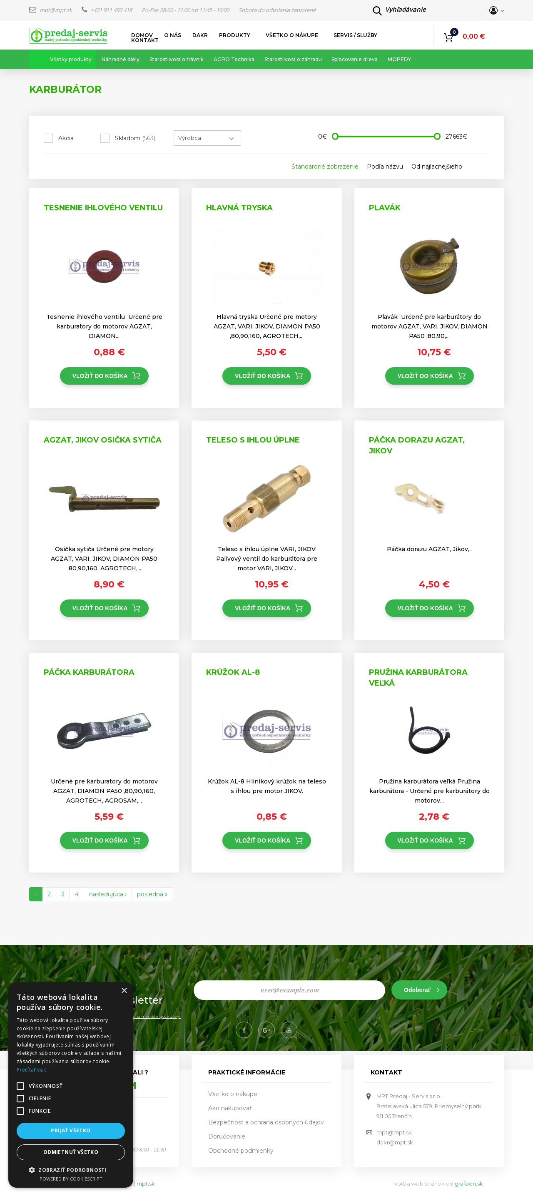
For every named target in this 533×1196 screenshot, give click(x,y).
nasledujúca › (108, 894)
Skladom (135, 138)
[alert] (70, 1085)
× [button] (124, 991)
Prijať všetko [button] (70, 1130)
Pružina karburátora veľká (418, 678)
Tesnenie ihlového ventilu (103, 207)
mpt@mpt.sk (51, 10)
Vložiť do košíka (100, 376)
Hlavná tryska (239, 207)
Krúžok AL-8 (233, 672)
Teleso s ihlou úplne (253, 440)
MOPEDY (399, 59)
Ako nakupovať (230, 1108)
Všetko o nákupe (292, 35)
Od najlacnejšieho (436, 166)
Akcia (66, 138)
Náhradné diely (120, 59)
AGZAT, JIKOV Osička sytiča (103, 440)
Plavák (385, 207)
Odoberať (417, 990)
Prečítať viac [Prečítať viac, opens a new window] (32, 1069)
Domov (142, 35)
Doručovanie (226, 1136)
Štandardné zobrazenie (325, 166)
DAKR (200, 35)
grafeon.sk (469, 1183)
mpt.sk (146, 1183)
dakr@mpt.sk (394, 1142)
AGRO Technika (234, 59)
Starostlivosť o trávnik (176, 59)
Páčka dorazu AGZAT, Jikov (417, 445)
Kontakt (145, 40)
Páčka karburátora (89, 672)
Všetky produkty (71, 59)
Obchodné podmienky (241, 1150)
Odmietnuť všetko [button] (70, 1152)
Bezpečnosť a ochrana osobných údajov (266, 1122)
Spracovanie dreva (354, 59)
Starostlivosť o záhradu (293, 59)
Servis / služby (356, 35)
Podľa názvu (385, 166)
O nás (172, 35)
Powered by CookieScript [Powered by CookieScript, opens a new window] (71, 1179)
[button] (71, 1170)
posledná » (152, 894)
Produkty (235, 35)
